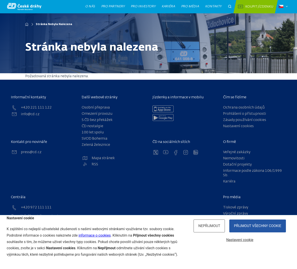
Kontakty (213, 6)
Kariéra (169, 6)
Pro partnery (113, 6)
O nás (90, 6)
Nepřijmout (209, 226)
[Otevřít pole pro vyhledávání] (230, 6)
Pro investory (143, 6)
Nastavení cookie (239, 240)
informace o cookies (95, 235)
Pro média (190, 6)
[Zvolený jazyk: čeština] (283, 7)
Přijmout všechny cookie (257, 226)
